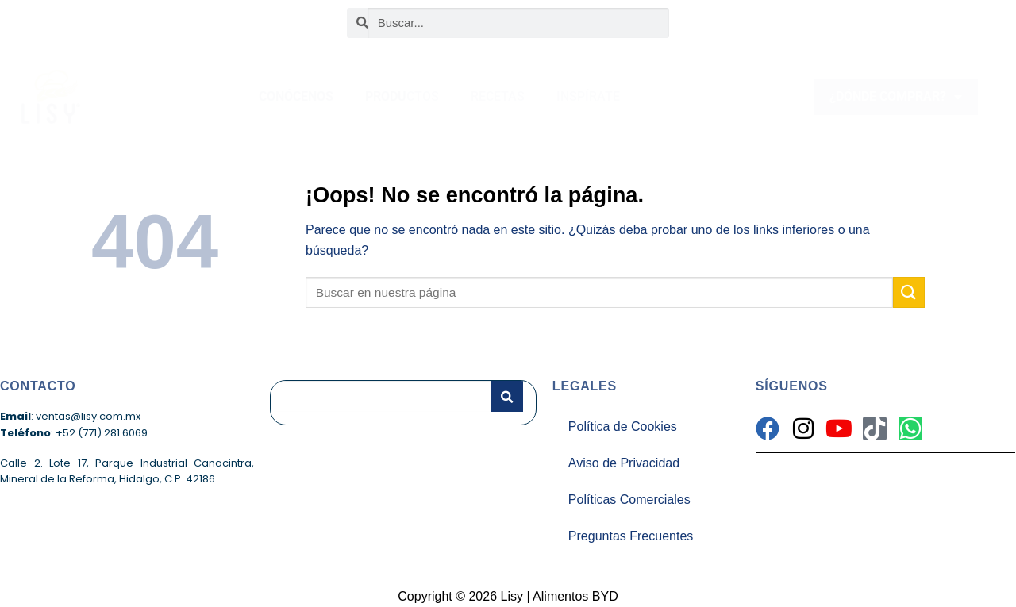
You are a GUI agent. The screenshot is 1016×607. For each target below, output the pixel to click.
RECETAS (498, 96)
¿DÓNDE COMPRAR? (895, 97)
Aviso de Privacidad (623, 463)
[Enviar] (909, 292)
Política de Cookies (622, 426)
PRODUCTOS (402, 96)
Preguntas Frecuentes (630, 536)
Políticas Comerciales (629, 499)
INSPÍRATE (588, 96)
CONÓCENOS (296, 96)
